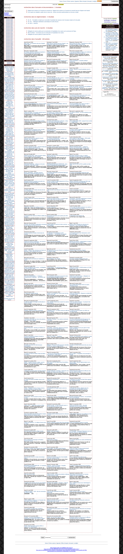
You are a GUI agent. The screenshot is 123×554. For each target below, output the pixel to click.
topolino (114, 18)
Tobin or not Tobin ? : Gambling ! (54, 336)
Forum (64, 1)
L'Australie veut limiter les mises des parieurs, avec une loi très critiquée (35, 319)
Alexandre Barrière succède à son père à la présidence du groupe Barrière (34, 182)
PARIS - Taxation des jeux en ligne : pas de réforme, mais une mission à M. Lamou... (34, 363)
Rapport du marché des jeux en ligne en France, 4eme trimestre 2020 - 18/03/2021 (9, 69)
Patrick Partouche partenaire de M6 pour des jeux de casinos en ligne (80, 371)
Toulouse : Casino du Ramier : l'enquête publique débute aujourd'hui (56, 466)
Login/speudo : (7, 4)
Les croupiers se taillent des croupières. (33, 508)
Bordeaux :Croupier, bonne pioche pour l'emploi (35, 448)
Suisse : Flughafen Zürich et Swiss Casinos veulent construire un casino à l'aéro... (34, 388)
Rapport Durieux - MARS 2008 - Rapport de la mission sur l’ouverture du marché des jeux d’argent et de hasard (9, 258)
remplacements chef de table (109, 77)
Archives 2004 (9, 50)
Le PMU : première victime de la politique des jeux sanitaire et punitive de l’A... (57, 70)
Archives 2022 (9, 24)
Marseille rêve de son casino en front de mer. (34, 284)
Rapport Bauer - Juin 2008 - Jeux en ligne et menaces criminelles (9, 251)
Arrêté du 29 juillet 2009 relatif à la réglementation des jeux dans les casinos (9, 231)
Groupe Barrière (108, 18)
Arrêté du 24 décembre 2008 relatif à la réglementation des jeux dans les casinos (9, 245)
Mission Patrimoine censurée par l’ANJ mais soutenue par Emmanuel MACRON (80, 182)
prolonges (107, 20)
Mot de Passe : (7, 7)
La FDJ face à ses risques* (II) (77, 215)
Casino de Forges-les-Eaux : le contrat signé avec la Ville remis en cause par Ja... (57, 199)
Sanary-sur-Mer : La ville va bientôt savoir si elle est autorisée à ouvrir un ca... (57, 406)
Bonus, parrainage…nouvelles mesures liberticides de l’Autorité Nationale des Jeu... (34, 173)
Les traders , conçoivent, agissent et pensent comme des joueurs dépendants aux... (57, 328)
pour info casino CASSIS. (109, 59)
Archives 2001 (9, 55)
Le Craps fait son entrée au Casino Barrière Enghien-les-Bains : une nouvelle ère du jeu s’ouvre (112, 39)
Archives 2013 (9, 37)
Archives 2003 (9, 52)
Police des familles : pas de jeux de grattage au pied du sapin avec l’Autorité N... (81, 87)
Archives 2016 (9, 33)
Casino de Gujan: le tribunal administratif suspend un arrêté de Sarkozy (79, 449)
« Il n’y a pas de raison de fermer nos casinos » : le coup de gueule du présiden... (81, 207)
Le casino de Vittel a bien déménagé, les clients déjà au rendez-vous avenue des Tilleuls (112, 34)
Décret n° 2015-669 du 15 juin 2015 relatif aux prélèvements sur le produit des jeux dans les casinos (9, 80)
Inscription (6, 12)
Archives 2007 (9, 46)
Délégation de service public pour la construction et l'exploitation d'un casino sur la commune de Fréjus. (52, 31)
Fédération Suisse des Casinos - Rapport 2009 (9, 227)
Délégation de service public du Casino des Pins (39, 34)
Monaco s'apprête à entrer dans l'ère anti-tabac (58, 422)
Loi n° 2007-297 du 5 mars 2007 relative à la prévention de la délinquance (9, 282)
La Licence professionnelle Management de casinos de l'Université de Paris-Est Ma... (80, 319)
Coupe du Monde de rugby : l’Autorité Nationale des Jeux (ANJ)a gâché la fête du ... (35, 147)
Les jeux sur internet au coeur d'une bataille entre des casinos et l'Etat (57, 457)
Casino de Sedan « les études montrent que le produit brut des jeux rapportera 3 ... (35, 113)
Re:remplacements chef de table (110, 70)
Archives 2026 (9, 19)
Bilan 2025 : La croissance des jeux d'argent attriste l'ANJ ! (112, 44)
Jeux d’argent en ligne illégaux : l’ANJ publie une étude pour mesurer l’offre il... (80, 139)
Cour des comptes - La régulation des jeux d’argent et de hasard (9, 74)
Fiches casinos (70, 1)
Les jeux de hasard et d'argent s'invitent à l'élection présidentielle (34, 337)
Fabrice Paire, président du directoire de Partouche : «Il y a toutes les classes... (79, 225)
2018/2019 (9, 62)
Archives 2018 (9, 30)
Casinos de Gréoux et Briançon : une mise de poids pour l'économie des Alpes (35, 242)
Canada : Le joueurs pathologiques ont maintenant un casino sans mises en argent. (34, 518)
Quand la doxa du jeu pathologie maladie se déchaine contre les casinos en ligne (34, 61)
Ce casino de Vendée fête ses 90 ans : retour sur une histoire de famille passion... (57, 121)
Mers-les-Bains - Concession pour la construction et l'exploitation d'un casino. (46, 32)
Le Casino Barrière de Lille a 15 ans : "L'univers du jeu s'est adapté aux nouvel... (58, 78)
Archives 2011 (9, 40)
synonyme (105, 24)
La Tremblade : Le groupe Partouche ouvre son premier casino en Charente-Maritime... (81, 432)
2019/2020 (9, 63)
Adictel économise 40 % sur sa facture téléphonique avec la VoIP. (56, 500)
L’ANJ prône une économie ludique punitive (34, 120)
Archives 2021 (9, 26)
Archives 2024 (9, 21)
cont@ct (94, 1)
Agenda (77, 1)
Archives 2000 (9, 56)
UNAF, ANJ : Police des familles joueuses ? (34, 207)
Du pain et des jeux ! (52, 207)
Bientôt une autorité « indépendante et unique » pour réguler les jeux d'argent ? (81, 242)
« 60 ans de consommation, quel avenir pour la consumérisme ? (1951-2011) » (58, 354)
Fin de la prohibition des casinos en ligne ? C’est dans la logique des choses (80, 104)
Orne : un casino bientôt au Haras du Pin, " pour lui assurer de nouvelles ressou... (34, 87)
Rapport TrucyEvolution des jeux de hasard (9, 298)
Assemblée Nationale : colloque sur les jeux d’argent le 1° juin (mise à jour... (34, 164)
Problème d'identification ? (8, 14)
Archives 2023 (9, 23)
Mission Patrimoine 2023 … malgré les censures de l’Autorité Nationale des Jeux (79, 147)
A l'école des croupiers (52, 439)
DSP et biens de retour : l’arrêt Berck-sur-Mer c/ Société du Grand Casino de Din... (81, 44)
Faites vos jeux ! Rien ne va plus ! (77, 491)
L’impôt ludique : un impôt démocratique (56, 267)
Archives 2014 (9, 36)
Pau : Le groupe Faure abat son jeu (78, 457)
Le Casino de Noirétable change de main (79, 172)
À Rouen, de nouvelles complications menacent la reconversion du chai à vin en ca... (35, 225)
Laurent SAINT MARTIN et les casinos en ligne (35, 103)
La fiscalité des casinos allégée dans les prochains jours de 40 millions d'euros (79, 388)
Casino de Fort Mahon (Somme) (110, 83)
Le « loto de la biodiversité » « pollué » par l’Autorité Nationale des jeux (57, 139)
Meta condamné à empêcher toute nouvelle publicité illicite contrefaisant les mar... (34, 130)
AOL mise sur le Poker (29, 474)
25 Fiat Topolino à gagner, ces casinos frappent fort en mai (112, 30)
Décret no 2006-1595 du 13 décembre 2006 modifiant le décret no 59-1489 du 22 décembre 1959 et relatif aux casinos (9, 288)
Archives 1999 (9, 57)
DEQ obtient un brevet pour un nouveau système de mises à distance (79, 475)
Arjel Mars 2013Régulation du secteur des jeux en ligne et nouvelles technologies (9, 142)
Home (61, 1)
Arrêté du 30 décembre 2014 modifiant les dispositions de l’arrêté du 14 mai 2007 (9, 104)
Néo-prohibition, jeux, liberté (53, 258)
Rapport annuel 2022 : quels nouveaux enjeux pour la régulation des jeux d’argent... (35, 156)
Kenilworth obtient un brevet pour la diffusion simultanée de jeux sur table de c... (80, 518)
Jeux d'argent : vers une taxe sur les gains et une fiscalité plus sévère (34, 95)
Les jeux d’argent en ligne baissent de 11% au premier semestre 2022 (58, 182)
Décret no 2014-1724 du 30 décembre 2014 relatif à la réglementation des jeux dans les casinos (9, 121)
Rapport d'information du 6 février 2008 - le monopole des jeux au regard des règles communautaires (9, 265)
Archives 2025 (9, 20)
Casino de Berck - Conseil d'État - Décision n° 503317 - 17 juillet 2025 (35, 70)
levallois (110, 24)
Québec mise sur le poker (53, 431)
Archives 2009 (9, 43)
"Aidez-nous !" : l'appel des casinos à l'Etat (34, 405)
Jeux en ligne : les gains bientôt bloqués (56, 448)
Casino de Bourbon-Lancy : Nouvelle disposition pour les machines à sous (78, 406)
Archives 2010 (9, 42)
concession (107, 22)
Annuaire (89, 1)
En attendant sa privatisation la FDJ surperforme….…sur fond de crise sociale (56, 233)
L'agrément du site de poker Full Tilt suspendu (35, 370)
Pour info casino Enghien (109, 66)
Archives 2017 (9, 32)
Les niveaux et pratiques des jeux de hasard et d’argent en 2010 (9, 190)
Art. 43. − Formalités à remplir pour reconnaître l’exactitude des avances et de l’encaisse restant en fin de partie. (54, 20)
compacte (113, 20)
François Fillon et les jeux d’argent (78, 250)
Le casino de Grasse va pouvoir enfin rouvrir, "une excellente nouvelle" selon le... (80, 95)
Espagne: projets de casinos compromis (33, 310)
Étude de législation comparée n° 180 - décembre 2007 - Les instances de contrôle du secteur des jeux (9, 271)
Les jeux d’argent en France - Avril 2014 (9, 126)
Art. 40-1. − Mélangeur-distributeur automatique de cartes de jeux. (43, 21)
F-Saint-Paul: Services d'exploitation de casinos (58, 396)
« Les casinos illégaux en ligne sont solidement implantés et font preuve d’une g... (81, 52)
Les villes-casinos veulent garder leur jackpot (57, 146)
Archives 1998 (9, 59)
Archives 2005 (9, 49)
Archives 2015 (9, 34)
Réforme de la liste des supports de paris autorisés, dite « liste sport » (33, 139)
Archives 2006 (9, 47)
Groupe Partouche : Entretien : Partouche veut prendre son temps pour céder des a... (58, 371)
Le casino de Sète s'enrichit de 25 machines (80, 465)
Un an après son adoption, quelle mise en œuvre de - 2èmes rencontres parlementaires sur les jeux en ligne (53, 12)
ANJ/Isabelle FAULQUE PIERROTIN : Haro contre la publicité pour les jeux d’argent (57, 164)
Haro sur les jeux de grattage (53, 241)
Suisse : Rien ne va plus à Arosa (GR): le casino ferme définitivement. (33, 526)
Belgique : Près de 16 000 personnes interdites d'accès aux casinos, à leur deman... (58, 345)
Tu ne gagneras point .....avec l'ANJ (55, 95)
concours (115, 24)
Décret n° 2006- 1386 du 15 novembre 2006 (9, 294)
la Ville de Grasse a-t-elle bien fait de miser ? (57, 60)
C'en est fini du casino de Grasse (54, 284)
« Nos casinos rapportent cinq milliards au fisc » (81, 413)
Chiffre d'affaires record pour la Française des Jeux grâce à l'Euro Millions (35, 500)
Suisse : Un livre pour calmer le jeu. (55, 517)
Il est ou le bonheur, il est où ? (77, 189)
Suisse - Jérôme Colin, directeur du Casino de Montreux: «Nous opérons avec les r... (35, 251)
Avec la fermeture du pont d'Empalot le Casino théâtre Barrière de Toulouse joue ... (35, 414)
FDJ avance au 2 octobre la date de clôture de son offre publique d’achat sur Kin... (58, 113)
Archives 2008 (9, 44)
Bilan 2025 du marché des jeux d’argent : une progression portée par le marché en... (57, 44)
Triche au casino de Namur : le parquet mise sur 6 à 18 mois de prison (80, 302)
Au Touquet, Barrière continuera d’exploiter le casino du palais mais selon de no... (34, 52)
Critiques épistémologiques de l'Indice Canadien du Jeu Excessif (56, 52)
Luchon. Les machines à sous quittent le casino (81, 336)
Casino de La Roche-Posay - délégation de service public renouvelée (80, 276)
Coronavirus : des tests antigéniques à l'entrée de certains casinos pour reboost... (80, 199)
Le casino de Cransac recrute (31, 293)
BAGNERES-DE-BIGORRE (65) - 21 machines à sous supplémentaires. (35, 466)
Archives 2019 (9, 29)
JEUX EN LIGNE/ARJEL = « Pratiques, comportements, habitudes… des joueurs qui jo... (34, 277)
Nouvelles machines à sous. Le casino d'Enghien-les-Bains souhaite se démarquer (80, 156)
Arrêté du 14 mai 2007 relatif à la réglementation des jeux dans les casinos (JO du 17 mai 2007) (9, 277)
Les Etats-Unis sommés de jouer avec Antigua (35, 482)
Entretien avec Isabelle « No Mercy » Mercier (57, 482)
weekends (113, 22)
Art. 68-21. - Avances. (33, 23)
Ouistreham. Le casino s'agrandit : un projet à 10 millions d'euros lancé (112, 47)
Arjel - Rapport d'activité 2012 (9, 138)
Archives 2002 (9, 53)
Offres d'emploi (82, 1)
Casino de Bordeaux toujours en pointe (79, 422)
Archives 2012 (9, 39)
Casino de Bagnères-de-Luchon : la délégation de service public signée (35, 268)
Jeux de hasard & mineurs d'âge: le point (33, 431)
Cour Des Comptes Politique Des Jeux (79, 258)
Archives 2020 (9, 27)
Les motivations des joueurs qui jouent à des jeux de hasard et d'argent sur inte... (57, 276)
